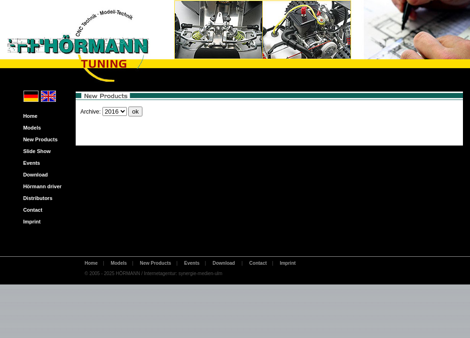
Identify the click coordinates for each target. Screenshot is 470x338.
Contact (30, 210)
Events (29, 163)
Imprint (29, 221)
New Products (38, 139)
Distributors (36, 198)
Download (33, 174)
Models (30, 128)
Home (28, 116)
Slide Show (35, 151)
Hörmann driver (40, 186)
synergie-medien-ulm (200, 273)
